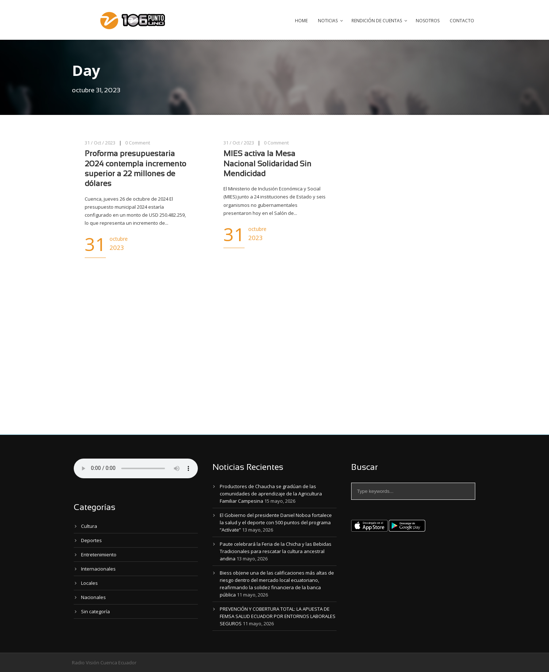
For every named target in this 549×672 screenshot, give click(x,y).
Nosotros (427, 21)
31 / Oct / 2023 (100, 142)
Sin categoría (95, 611)
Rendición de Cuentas (377, 21)
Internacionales (98, 568)
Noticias (328, 21)
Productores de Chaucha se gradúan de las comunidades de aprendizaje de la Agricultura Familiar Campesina (271, 493)
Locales (89, 583)
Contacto (462, 21)
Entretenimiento (98, 554)
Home (301, 21)
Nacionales (93, 597)
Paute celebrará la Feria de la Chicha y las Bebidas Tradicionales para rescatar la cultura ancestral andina (275, 551)
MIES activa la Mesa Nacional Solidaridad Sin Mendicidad (267, 164)
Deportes (91, 540)
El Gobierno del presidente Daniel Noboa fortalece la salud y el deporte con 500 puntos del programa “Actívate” (276, 522)
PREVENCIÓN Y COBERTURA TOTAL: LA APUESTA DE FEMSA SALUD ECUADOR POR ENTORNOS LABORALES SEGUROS (277, 616)
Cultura (89, 526)
